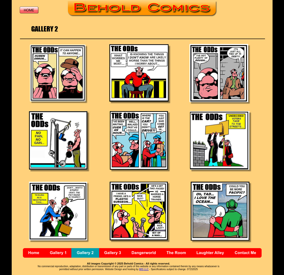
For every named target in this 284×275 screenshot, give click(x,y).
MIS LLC (144, 269)
